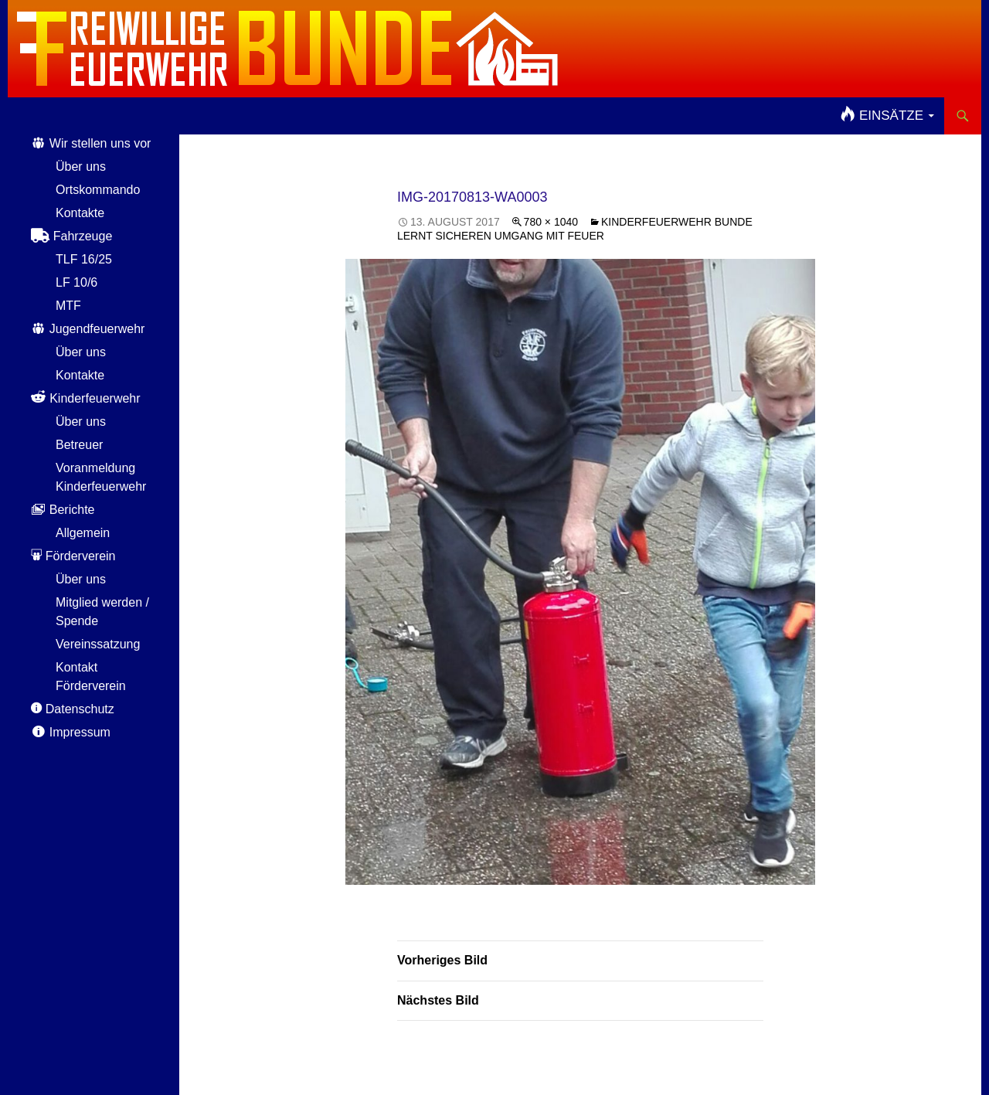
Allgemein (83, 532)
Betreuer (79, 444)
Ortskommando (98, 189)
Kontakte (80, 212)
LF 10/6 (76, 282)
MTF (68, 305)
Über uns (81, 166)
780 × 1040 (551, 222)
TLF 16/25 (84, 259)
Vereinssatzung (98, 644)
